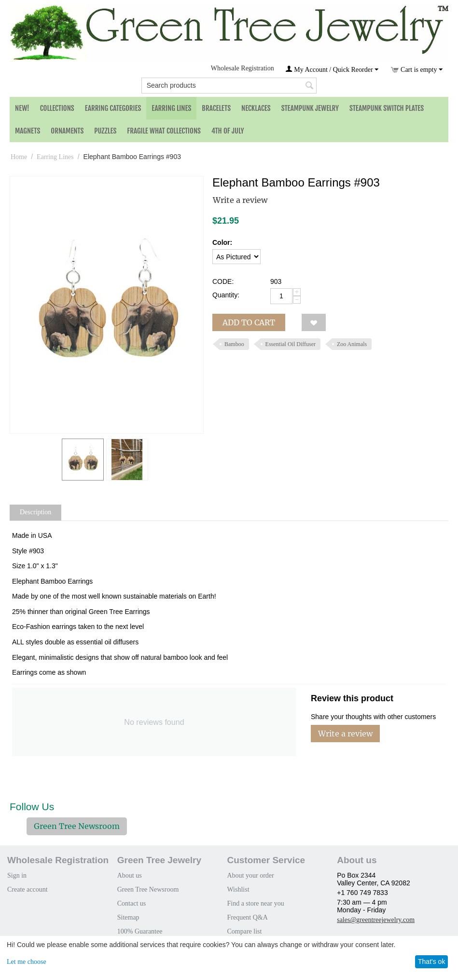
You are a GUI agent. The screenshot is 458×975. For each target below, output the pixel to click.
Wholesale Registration (242, 68)
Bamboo (234, 344)
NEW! (22, 108)
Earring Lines (171, 108)
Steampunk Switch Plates (386, 108)
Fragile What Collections (164, 130)
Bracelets (216, 108)
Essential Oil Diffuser (290, 344)
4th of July (227, 130)
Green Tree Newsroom (77, 826)
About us (129, 875)
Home (19, 156)
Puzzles (105, 130)
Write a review (240, 200)
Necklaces (256, 108)
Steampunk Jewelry (310, 108)
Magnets (27, 130)
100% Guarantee (140, 931)
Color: (222, 242)
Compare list (244, 931)
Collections (57, 108)
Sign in (17, 875)
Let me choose (26, 961)
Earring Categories (113, 108)
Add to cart (248, 322)
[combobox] (229, 85)
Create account (27, 889)
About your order (250, 875)
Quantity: (225, 295)
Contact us (131, 903)
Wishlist (238, 889)
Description (35, 512)
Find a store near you (255, 903)
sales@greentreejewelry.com (376, 919)
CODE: (223, 281)
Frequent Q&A (247, 917)
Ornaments (67, 130)
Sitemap (128, 917)
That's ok (431, 961)
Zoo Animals (352, 344)
